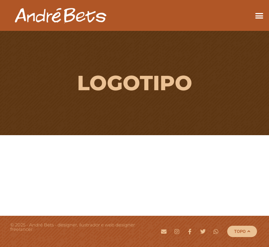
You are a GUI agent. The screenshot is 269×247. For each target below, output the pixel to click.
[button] (259, 15)
